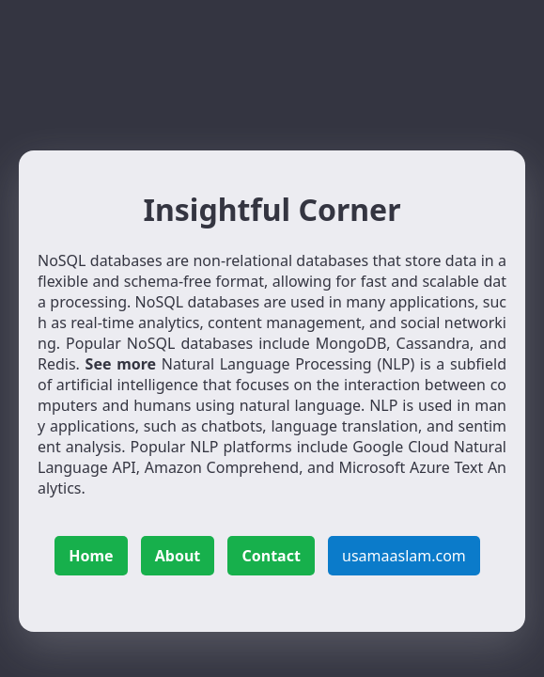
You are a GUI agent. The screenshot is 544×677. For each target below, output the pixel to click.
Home (91, 555)
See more (121, 364)
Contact (270, 555)
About (178, 555)
